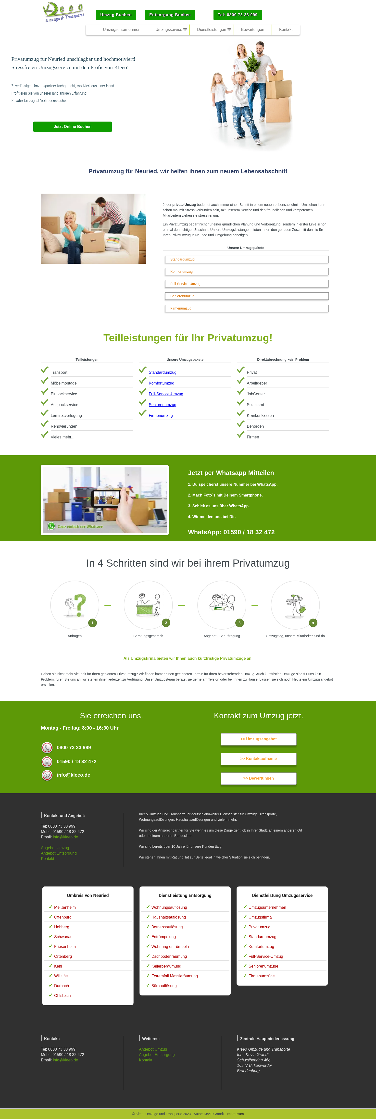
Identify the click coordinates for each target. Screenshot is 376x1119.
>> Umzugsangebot (258, 739)
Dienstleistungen (211, 29)
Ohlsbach (62, 996)
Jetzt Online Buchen (73, 126)
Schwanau (63, 937)
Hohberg (61, 927)
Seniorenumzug (182, 296)
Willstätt (61, 976)
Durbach (61, 986)
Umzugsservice (168, 29)
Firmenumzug (180, 308)
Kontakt (47, 859)
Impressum (235, 1114)
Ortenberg (63, 956)
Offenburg (63, 917)
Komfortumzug (181, 272)
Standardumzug (182, 259)
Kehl (58, 966)
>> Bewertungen (258, 778)
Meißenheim (65, 907)
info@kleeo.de (65, 837)
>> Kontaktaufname (258, 759)
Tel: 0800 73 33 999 (238, 15)
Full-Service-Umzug (185, 284)
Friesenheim (65, 947)
